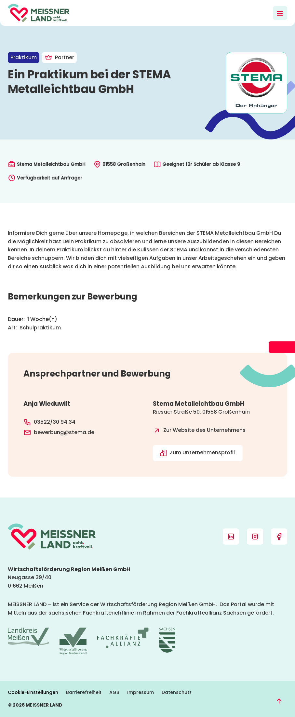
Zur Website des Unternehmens (199, 430)
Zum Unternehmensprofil (197, 453)
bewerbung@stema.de (58, 432)
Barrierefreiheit (83, 692)
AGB (114, 692)
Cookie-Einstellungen (33, 692)
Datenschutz (177, 692)
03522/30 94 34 (49, 422)
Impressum (140, 692)
